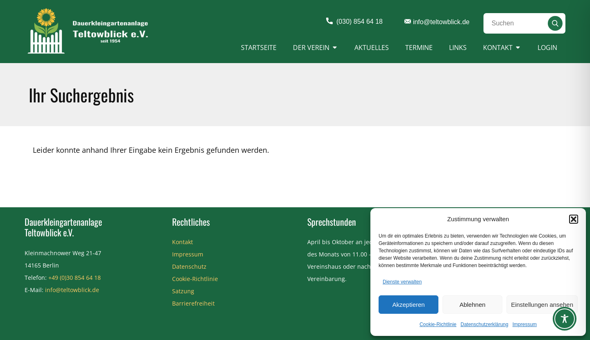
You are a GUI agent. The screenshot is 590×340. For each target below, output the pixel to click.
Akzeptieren (408, 304)
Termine (419, 47)
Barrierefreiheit (193, 303)
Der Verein (311, 47)
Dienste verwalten (402, 282)
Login (547, 47)
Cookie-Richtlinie (438, 324)
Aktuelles (371, 47)
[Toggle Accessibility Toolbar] (565, 319)
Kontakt (498, 47)
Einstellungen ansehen (542, 304)
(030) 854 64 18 (354, 21)
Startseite (259, 47)
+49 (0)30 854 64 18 (74, 277)
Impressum (525, 324)
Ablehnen (472, 304)
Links (458, 47)
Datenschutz (189, 266)
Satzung (183, 291)
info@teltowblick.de (437, 22)
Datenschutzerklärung (484, 324)
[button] (574, 219)
